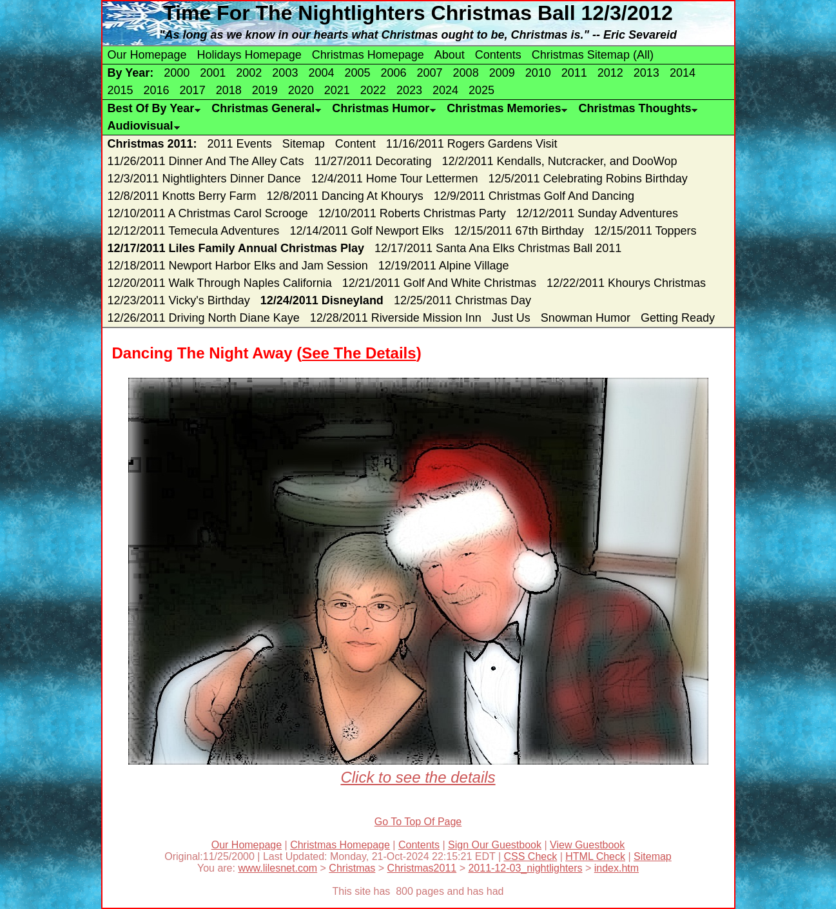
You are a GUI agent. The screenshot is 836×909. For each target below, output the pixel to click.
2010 (538, 72)
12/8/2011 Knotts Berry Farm (182, 196)
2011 (574, 72)
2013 (646, 72)
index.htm (616, 868)
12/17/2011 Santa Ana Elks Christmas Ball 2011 (497, 248)
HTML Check (595, 856)
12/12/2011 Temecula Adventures (194, 230)
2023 (409, 90)
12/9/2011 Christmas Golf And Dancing (534, 196)
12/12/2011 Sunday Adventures (597, 213)
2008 (466, 72)
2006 (394, 72)
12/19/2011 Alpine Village (443, 265)
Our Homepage (147, 54)
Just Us (511, 317)
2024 (445, 90)
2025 (481, 90)
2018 (229, 90)
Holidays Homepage (249, 54)
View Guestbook (587, 844)
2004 (321, 72)
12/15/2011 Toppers (645, 230)
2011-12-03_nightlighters (525, 868)
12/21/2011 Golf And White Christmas (439, 283)
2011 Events (240, 143)
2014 (682, 72)
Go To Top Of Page (418, 821)
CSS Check (531, 856)
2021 (337, 90)
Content (355, 143)
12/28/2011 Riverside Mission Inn (395, 317)
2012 (610, 72)
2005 (357, 72)
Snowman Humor (585, 317)
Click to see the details (418, 768)
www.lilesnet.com (277, 868)
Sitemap (303, 143)
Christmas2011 (422, 868)
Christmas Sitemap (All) (593, 54)
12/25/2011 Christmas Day (462, 300)
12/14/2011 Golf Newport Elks (366, 230)
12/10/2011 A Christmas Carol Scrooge (208, 213)
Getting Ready (678, 317)
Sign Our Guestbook (494, 844)
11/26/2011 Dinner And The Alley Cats (206, 161)
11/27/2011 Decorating (372, 161)
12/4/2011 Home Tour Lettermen (394, 178)
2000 (177, 72)
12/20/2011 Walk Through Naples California (220, 283)
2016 (157, 90)
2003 (285, 72)
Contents (498, 54)
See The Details (359, 353)
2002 (249, 72)
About (449, 54)
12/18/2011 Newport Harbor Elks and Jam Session (238, 265)
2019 (265, 90)
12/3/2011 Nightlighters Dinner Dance (204, 178)
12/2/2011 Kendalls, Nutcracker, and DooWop (559, 161)
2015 (120, 90)
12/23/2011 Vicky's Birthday (179, 300)
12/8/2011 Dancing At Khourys (345, 196)
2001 (213, 72)
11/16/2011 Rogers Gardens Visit (472, 143)
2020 (301, 90)
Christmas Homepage (368, 54)
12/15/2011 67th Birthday (519, 230)
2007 (430, 72)
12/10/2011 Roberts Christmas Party (412, 213)
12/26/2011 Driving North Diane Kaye (204, 317)
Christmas (352, 868)
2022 (373, 90)
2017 (193, 90)
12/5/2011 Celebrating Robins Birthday (588, 178)
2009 (502, 72)
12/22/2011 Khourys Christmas (626, 283)
